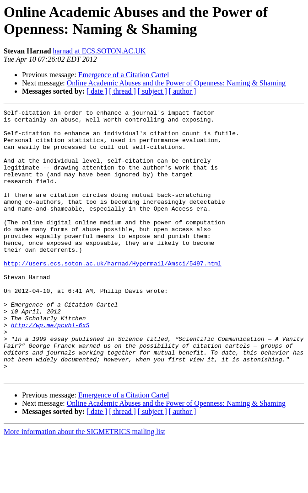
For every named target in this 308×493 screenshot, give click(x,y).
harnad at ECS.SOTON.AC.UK (99, 51)
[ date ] (96, 91)
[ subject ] (152, 91)
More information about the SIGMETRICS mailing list (84, 485)
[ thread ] (122, 91)
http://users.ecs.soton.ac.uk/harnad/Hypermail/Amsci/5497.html (113, 295)
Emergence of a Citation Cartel (123, 75)
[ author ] (182, 91)
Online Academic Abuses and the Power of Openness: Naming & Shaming (176, 83)
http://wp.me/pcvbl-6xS (50, 369)
